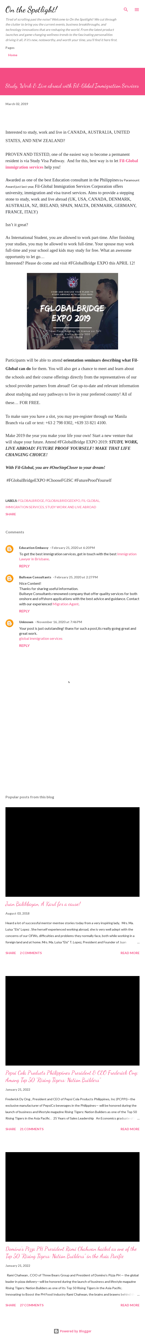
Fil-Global (90, 501)
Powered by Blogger (72, 1331)
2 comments (31, 953)
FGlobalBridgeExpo (63, 501)
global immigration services (40, 638)
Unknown (26, 622)
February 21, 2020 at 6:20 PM (73, 548)
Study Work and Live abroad (70, 507)
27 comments (32, 1305)
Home (12, 55)
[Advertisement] (72, 748)
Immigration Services (24, 507)
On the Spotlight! (31, 9)
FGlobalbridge (31, 501)
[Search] (126, 8)
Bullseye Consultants (35, 577)
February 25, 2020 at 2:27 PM (76, 577)
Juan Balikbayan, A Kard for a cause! (42, 904)
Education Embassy (33, 548)
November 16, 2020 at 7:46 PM (59, 622)
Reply (24, 566)
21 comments (32, 1129)
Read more (130, 953)
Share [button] (10, 514)
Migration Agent (65, 604)
